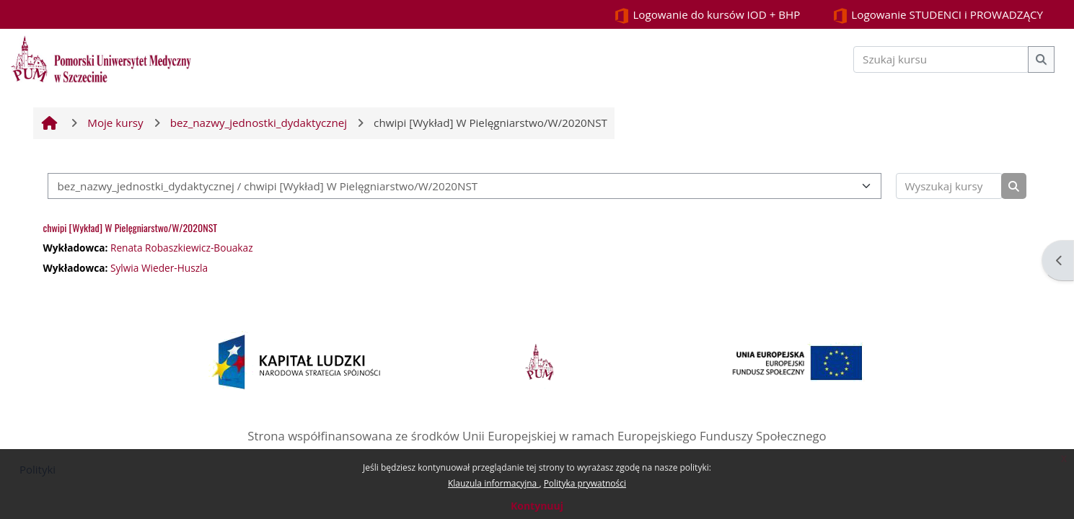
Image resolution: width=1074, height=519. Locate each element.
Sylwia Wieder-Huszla (159, 268)
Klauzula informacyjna (493, 483)
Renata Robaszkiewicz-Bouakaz (181, 247)
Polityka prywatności (585, 483)
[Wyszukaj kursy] (949, 186)
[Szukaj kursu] (941, 59)
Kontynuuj (537, 506)
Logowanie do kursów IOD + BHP (707, 15)
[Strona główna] (101, 57)
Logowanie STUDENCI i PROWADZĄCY (937, 15)
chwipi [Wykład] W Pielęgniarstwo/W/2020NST (130, 227)
